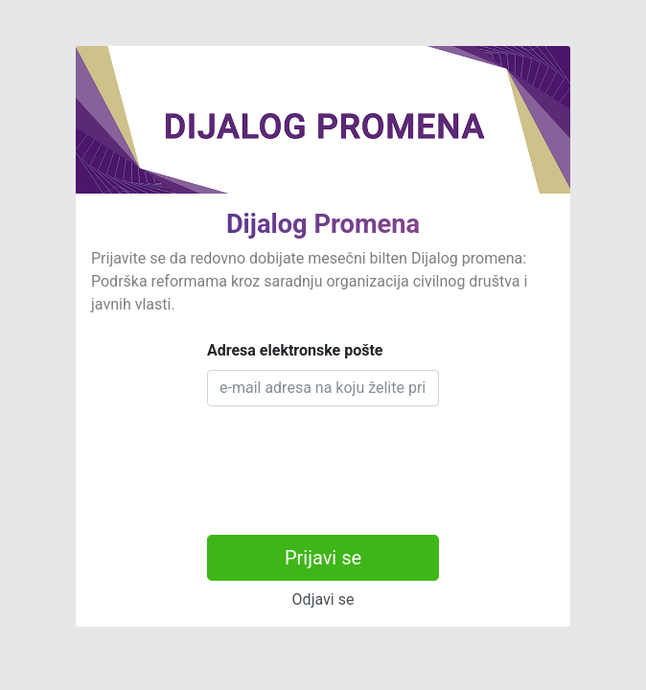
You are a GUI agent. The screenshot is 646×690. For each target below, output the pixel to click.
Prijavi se (323, 557)
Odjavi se (323, 599)
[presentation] (352, 459)
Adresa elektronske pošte (295, 350)
